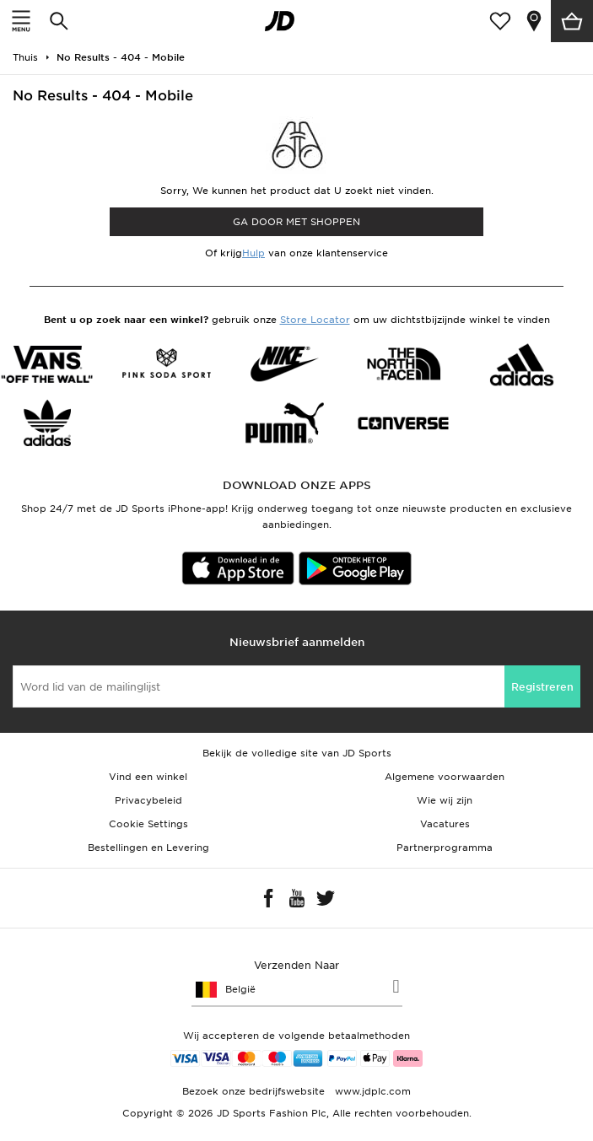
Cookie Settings (148, 824)
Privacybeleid (148, 800)
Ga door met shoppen (296, 222)
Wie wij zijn (444, 800)
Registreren (542, 687)
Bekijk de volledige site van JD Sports (296, 753)
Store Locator (315, 320)
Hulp (253, 253)
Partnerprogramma (444, 847)
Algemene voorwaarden (444, 777)
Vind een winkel (148, 777)
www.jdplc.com (371, 1091)
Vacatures (445, 824)
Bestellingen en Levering (148, 847)
